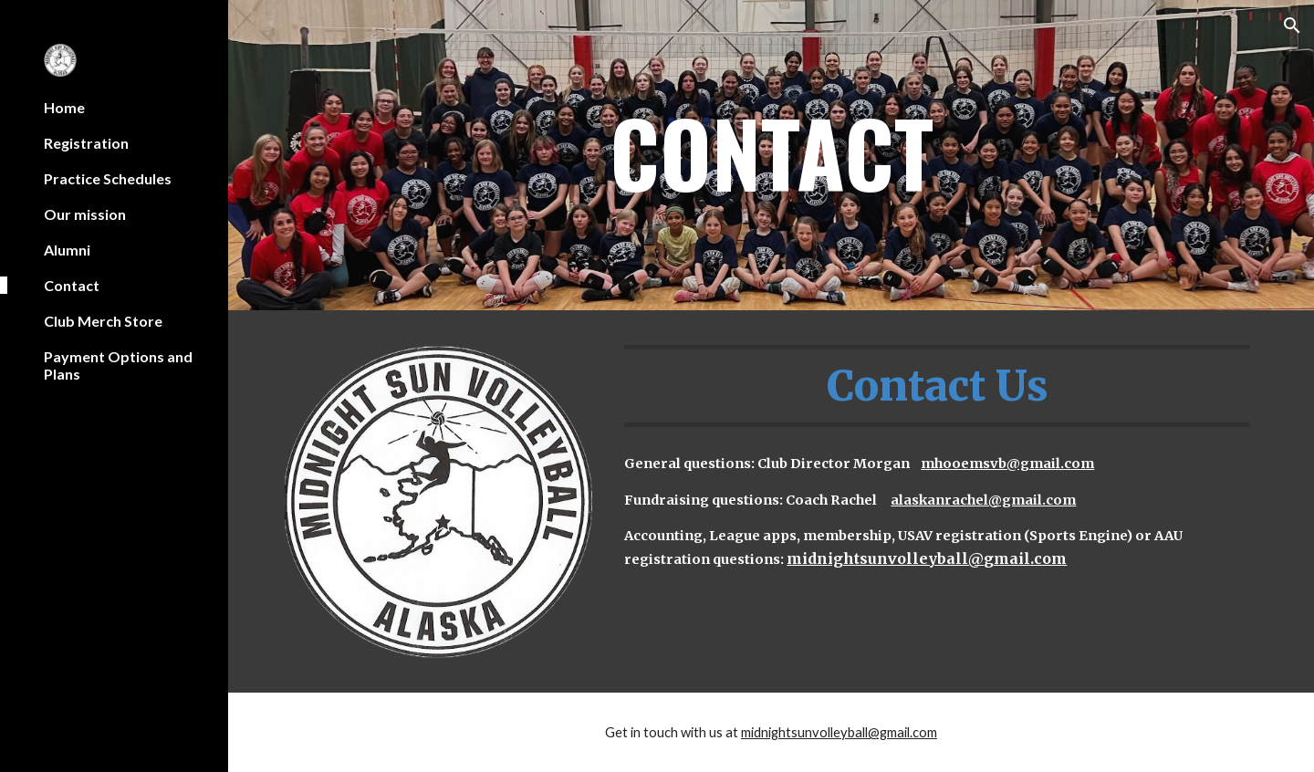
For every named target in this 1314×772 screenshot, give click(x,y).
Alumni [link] (67, 249)
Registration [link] (86, 142)
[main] (771, 155)
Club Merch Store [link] (103, 320)
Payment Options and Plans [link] (118, 365)
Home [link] (64, 107)
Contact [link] (71, 285)
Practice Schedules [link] (108, 178)
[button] (1292, 25)
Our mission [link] (85, 214)
